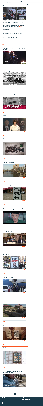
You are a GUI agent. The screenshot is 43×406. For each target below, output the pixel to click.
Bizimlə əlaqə (3, 402)
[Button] (4, 42)
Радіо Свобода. (20, 26)
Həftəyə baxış (3, 403)
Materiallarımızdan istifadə (5, 401)
